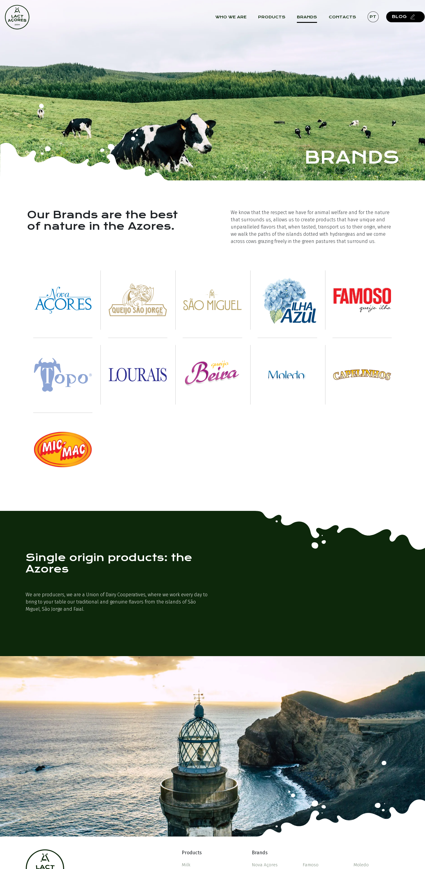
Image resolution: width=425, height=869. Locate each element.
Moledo (361, 864)
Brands (311, 21)
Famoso (311, 864)
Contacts (346, 21)
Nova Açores (265, 864)
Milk (186, 864)
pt (377, 21)
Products (276, 21)
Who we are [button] (235, 21)
